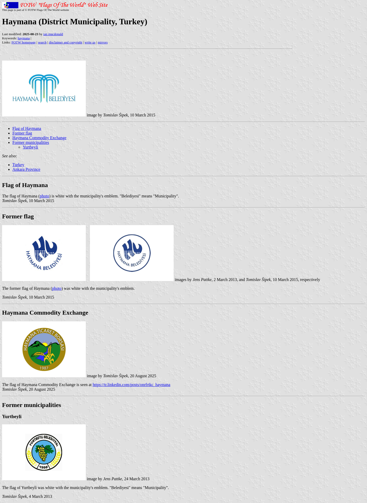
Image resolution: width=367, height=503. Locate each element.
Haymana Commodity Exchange (39, 138)
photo (44, 196)
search (42, 42)
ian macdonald (53, 34)
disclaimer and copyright (65, 42)
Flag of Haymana (26, 128)
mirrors (103, 42)
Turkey (18, 164)
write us (90, 42)
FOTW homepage (23, 42)
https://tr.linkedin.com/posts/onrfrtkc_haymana (131, 384)
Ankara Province (26, 169)
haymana (24, 38)
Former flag (22, 133)
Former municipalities (30, 142)
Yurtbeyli (30, 147)
